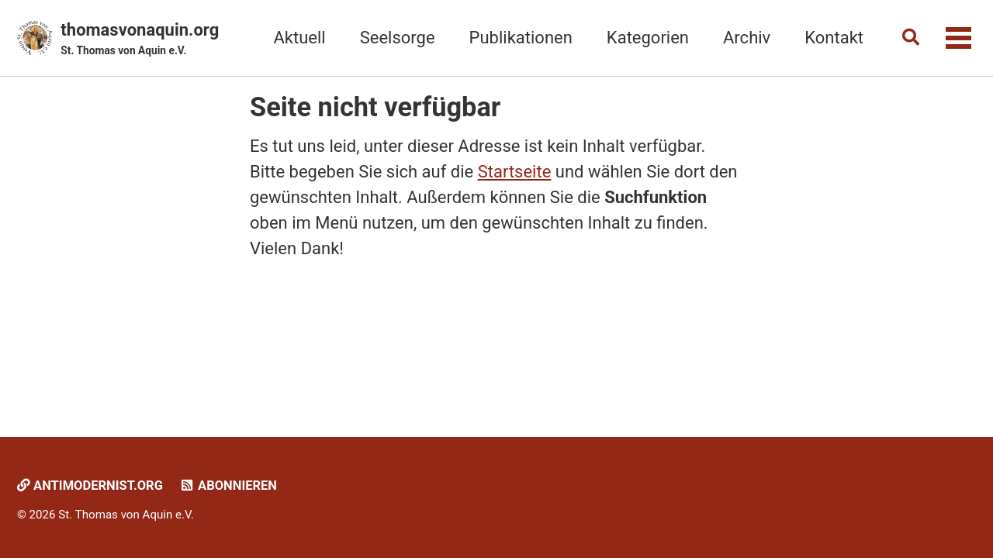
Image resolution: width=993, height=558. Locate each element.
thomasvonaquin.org (140, 39)
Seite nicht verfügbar (375, 106)
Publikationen (521, 37)
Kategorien (648, 37)
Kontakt (833, 37)
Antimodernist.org (90, 485)
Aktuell (299, 37)
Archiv (746, 37)
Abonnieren (227, 485)
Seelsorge (397, 37)
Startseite (515, 171)
